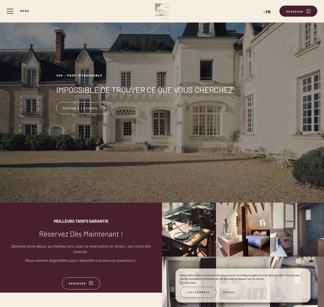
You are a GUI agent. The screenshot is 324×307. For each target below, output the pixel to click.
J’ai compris (198, 292)
